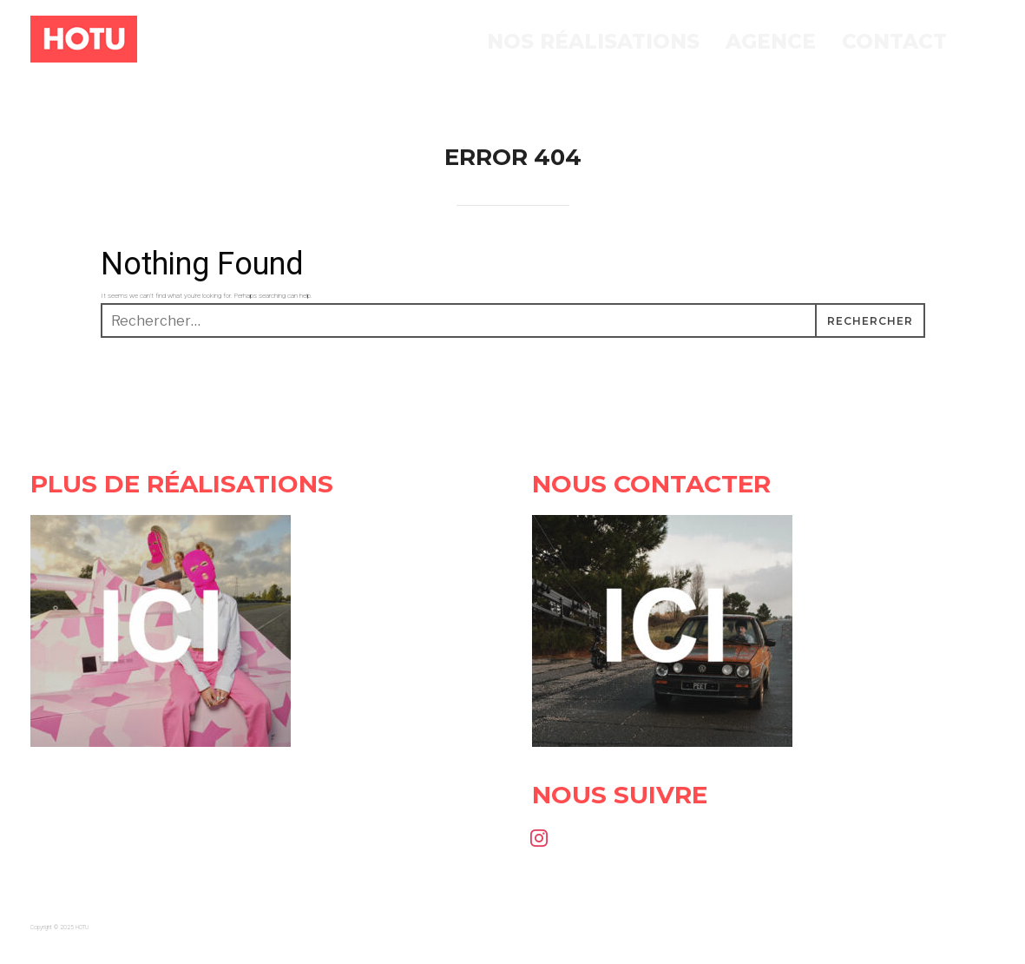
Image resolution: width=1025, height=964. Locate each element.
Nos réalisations (593, 42)
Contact (894, 42)
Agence (771, 42)
